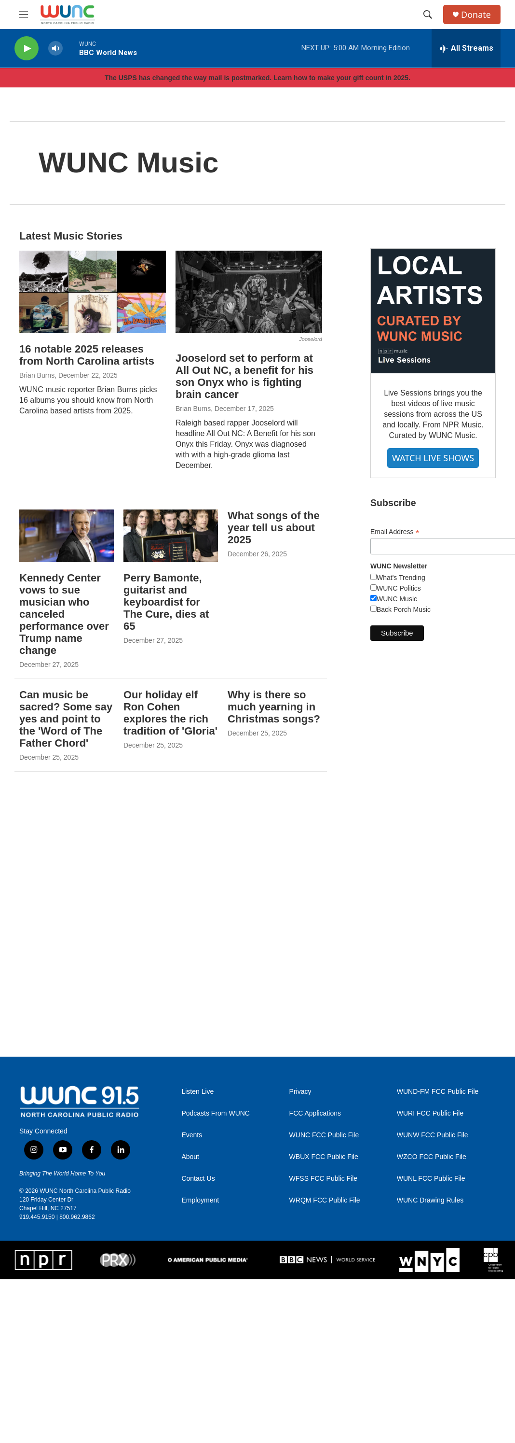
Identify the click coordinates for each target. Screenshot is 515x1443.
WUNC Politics (399, 588)
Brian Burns (36, 375)
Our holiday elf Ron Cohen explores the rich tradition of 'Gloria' (170, 713)
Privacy (300, 1091)
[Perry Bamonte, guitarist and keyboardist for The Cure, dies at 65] (170, 535)
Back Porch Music (404, 609)
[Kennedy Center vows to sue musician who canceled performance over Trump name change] (66, 535)
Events (191, 1135)
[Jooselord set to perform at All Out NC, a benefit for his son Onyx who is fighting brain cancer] (249, 292)
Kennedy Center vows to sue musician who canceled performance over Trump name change (64, 614)
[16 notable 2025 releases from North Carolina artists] (92, 292)
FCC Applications (315, 1113)
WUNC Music (397, 599)
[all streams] (466, 48)
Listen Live (197, 1091)
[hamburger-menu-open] (23, 14)
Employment (200, 1200)
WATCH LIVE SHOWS (433, 458)
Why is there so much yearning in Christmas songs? (274, 707)
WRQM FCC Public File (324, 1200)
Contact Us (198, 1178)
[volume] (55, 48)
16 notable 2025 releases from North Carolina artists (86, 355)
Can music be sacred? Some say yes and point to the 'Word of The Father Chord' (65, 719)
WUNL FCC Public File (431, 1178)
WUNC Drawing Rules (430, 1200)
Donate (476, 15)
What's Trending (401, 577)
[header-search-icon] (428, 14)
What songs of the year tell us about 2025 (274, 527)
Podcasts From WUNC (215, 1113)
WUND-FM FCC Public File (438, 1091)
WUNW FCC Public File (432, 1135)
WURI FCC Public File (430, 1113)
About (190, 1156)
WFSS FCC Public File (323, 1178)
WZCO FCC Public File (431, 1156)
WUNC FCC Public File (324, 1135)
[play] (26, 48)
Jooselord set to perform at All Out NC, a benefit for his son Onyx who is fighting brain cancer (244, 376)
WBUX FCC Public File (323, 1156)
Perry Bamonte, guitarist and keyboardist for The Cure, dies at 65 (166, 602)
